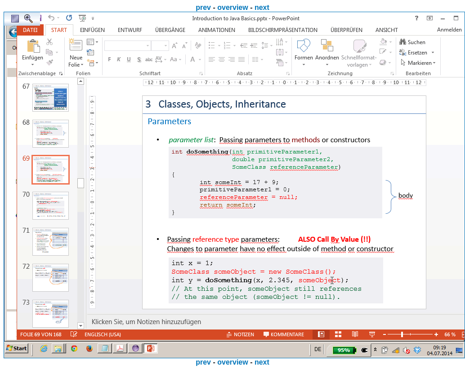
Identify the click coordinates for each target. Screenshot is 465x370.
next (262, 7)
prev (203, 7)
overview (232, 7)
